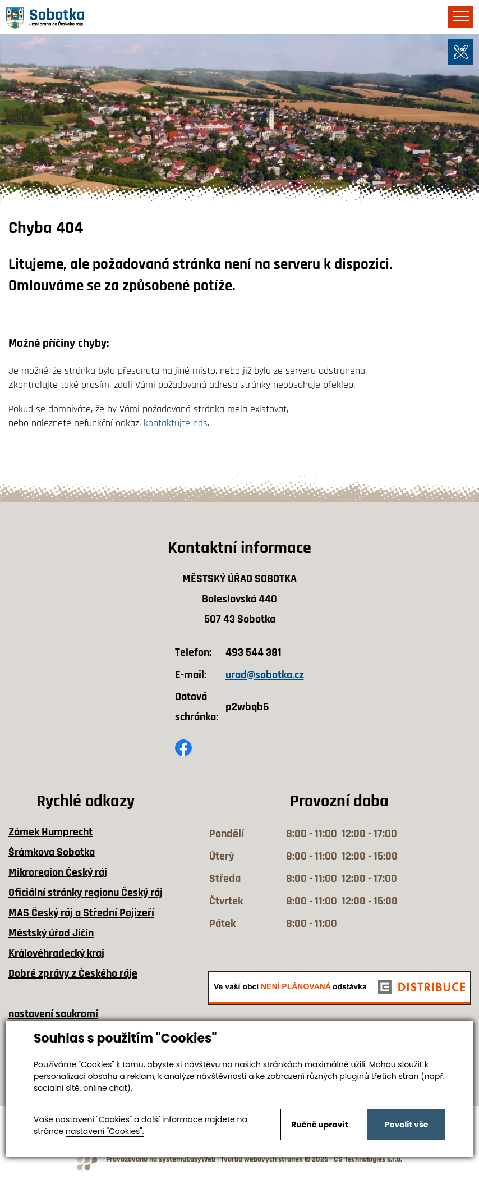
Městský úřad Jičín (51, 933)
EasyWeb (200, 1159)
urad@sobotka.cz (264, 675)
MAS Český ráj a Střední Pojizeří (81, 913)
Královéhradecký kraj (56, 953)
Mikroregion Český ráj (57, 872)
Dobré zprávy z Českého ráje (72, 973)
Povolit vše (406, 1124)
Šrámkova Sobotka (51, 852)
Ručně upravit (319, 1124)
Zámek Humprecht (50, 832)
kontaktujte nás (176, 423)
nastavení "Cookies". (105, 1131)
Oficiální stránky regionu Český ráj (85, 892)
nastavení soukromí (53, 1014)
